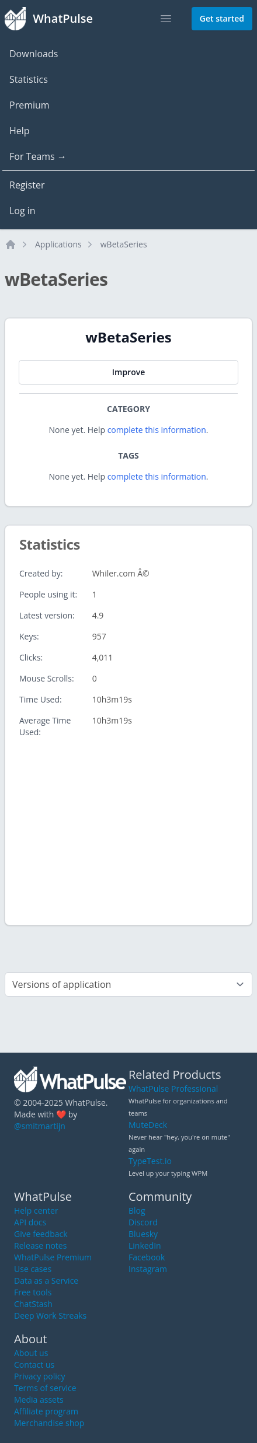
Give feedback (41, 1233)
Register (26, 185)
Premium (29, 105)
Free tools (32, 1292)
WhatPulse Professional (173, 1088)
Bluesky (143, 1233)
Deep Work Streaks (50, 1315)
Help (19, 130)
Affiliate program (46, 1411)
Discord (143, 1222)
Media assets (39, 1399)
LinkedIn (144, 1245)
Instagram (147, 1268)
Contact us (34, 1364)
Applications (58, 244)
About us (31, 1352)
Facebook (146, 1257)
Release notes (40, 1245)
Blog (136, 1210)
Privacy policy (39, 1376)
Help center (36, 1210)
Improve (128, 372)
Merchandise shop (49, 1422)
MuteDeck (147, 1124)
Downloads (33, 53)
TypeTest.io (150, 1160)
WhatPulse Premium (53, 1257)
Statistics (28, 79)
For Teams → (38, 156)
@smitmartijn (39, 1125)
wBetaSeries (123, 244)
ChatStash (33, 1303)
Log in (22, 210)
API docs (30, 1222)
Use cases (32, 1268)
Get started (222, 18)
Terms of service (45, 1387)
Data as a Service (46, 1280)
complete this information (156, 429)
